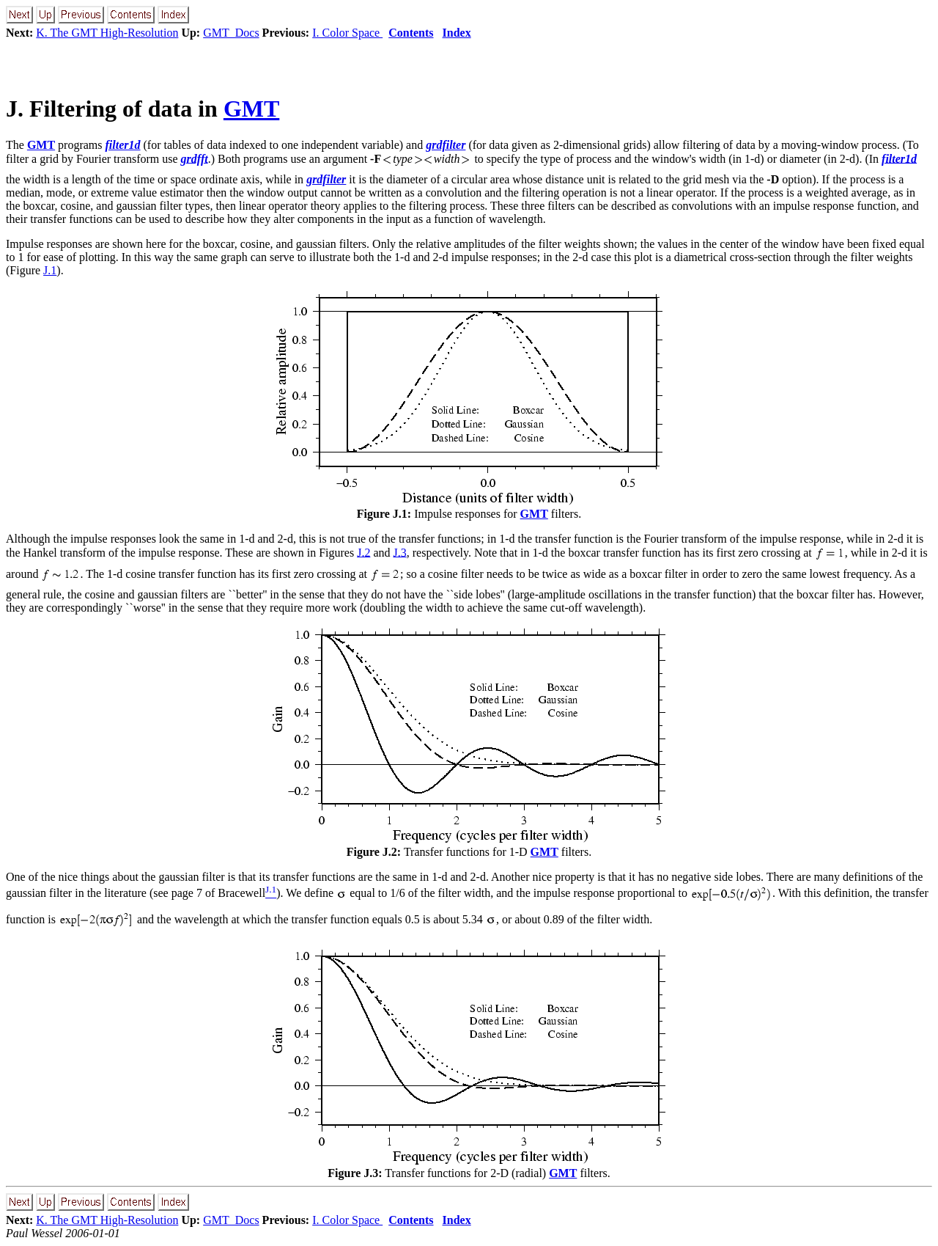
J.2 (363, 552)
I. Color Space (347, 32)
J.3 (400, 552)
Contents (410, 32)
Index (457, 32)
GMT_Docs (231, 32)
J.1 (49, 270)
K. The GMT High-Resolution (107, 32)
